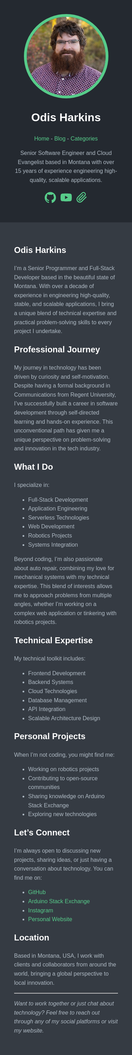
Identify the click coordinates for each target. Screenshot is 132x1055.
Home (41, 139)
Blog (59, 139)
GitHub (37, 892)
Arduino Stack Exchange (59, 901)
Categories (84, 139)
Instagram (40, 910)
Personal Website (50, 919)
